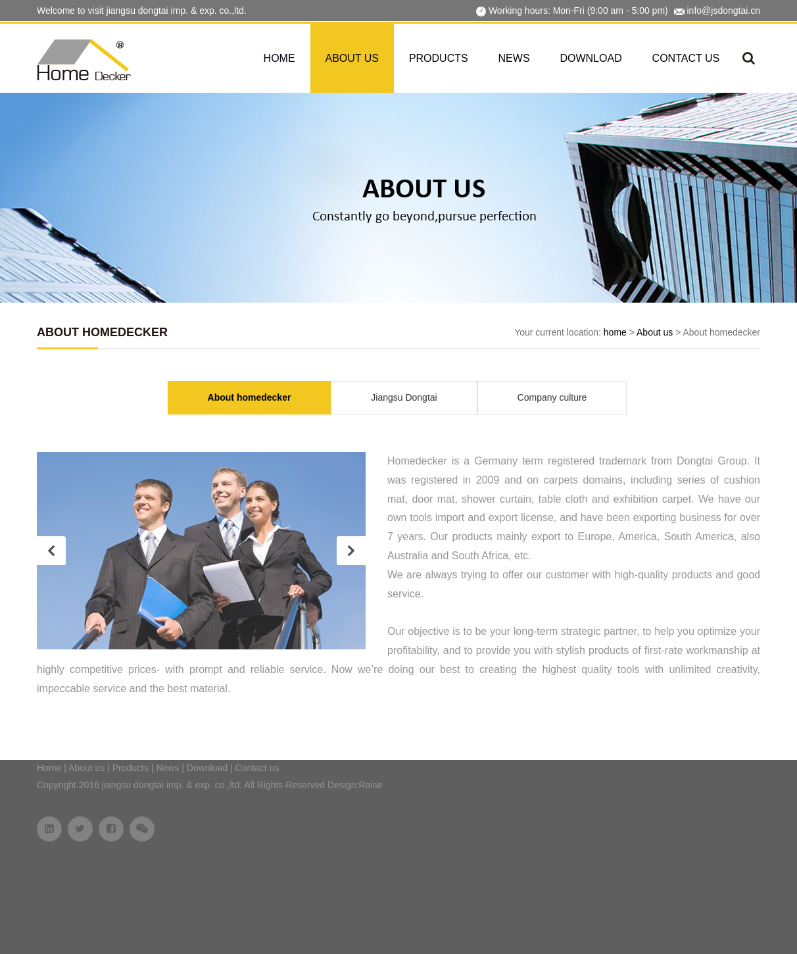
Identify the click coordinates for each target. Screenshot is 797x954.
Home (279, 58)
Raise (371, 785)
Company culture (552, 397)
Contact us (686, 58)
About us (352, 58)
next (351, 550)
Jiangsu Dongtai (404, 397)
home (615, 332)
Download (590, 58)
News (514, 58)
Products (438, 58)
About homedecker (249, 397)
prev (51, 550)
